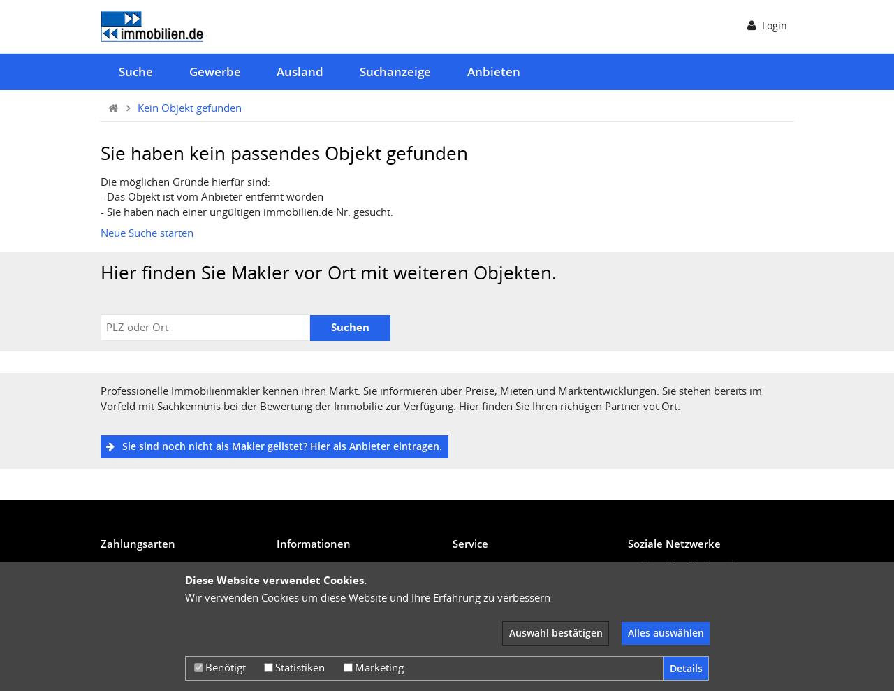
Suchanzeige (395, 72)
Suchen (350, 327)
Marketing (374, 667)
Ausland (300, 72)
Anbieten (493, 72)
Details (686, 668)
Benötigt (220, 667)
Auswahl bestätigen (556, 632)
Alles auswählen (666, 632)
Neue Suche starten (147, 233)
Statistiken (294, 667)
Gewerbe (215, 72)
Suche (136, 72)
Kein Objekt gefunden (190, 108)
